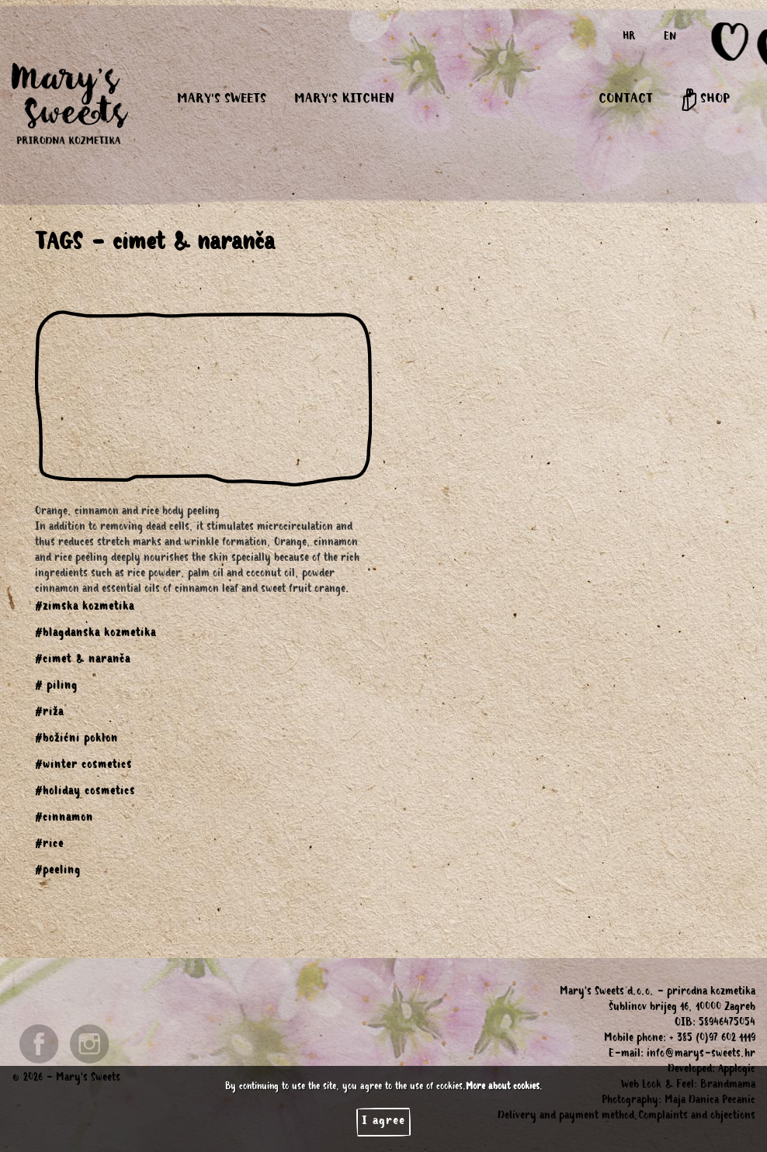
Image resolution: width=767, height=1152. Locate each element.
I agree (383, 1122)
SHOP (705, 100)
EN (670, 38)
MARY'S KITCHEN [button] (344, 100)
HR (629, 38)
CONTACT (626, 100)
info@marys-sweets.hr (701, 1055)
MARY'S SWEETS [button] (221, 100)
